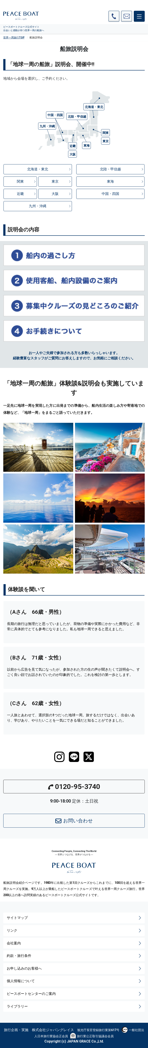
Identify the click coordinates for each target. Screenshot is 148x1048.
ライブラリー (74, 1006)
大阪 (61, 194)
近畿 (27, 194)
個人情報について (74, 981)
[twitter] (89, 757)
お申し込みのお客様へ (74, 968)
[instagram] (59, 757)
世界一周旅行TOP (13, 37)
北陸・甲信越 (122, 169)
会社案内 (74, 943)
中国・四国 (123, 194)
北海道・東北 (49, 169)
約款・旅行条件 (74, 956)
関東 (27, 181)
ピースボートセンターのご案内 (74, 994)
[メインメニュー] (139, 16)
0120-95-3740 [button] (74, 786)
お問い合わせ (74, 821)
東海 (125, 181)
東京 (61, 181)
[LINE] (74, 757)
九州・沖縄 (50, 206)
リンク (74, 930)
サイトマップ (74, 918)
